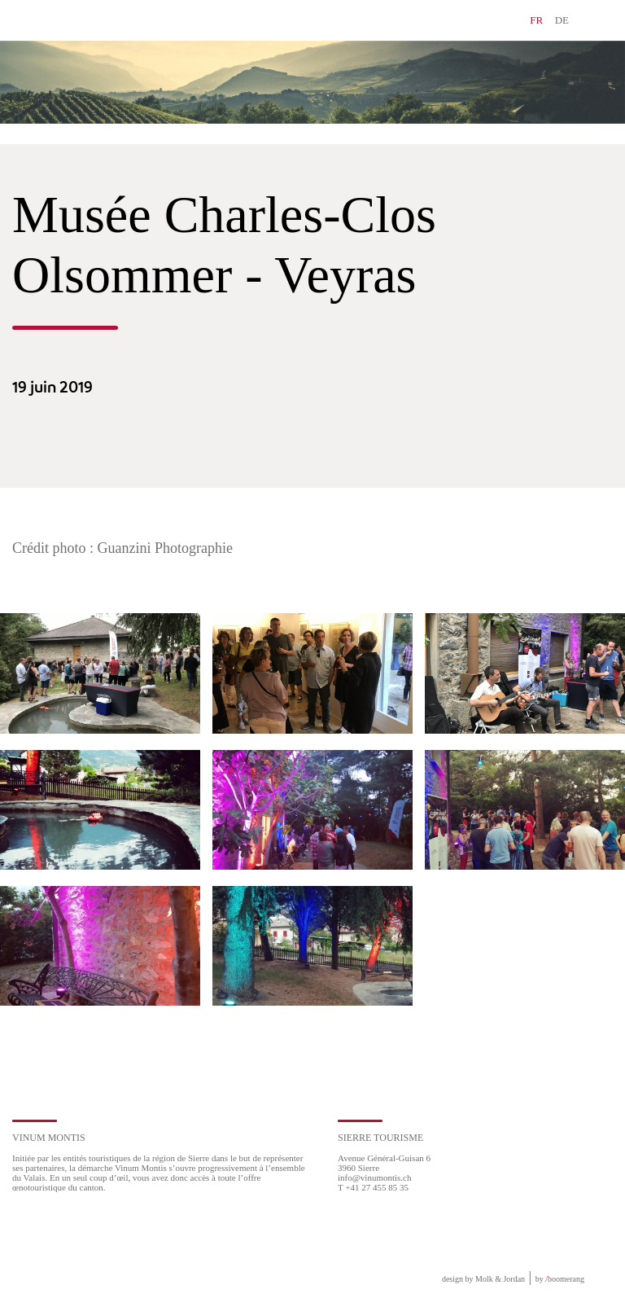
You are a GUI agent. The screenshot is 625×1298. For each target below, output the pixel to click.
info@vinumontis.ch (375, 1177)
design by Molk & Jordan (483, 1278)
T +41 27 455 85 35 (373, 1187)
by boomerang (559, 1278)
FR (536, 20)
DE (562, 20)
